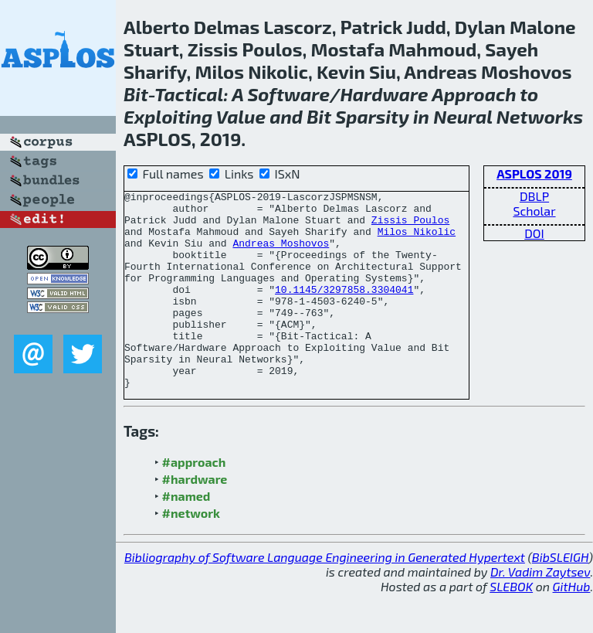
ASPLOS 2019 (534, 173)
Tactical (188, 94)
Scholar (534, 210)
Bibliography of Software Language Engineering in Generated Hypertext (324, 596)
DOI (534, 233)
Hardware (384, 94)
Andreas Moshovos (280, 254)
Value (241, 116)
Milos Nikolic (417, 240)
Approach (474, 94)
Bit (136, 94)
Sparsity (372, 116)
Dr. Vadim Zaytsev (540, 611)
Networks (539, 116)
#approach (194, 501)
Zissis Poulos (410, 226)
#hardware (195, 518)
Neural (462, 116)
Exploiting (168, 116)
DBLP (534, 196)
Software (288, 94)
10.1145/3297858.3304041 (344, 310)
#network (191, 552)
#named (186, 535)
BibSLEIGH (560, 596)
